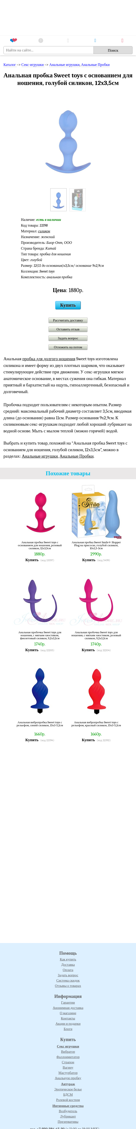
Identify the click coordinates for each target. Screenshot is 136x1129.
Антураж (68, 1084)
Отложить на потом (68, 347)
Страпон (68, 1062)
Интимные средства (68, 1106)
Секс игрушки (68, 1046)
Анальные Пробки (95, 65)
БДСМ (68, 1094)
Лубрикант (68, 1116)
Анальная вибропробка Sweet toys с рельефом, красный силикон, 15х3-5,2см (96, 724)
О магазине (68, 1013)
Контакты (68, 1018)
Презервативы (68, 1122)
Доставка (68, 965)
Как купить (68, 959)
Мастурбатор (67, 1073)
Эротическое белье (68, 1089)
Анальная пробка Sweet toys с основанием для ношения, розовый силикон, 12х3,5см (40, 545)
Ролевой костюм (68, 1100)
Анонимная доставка (68, 1008)
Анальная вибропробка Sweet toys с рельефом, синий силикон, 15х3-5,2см (40, 724)
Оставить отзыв (68, 329)
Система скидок (68, 980)
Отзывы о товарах (68, 986)
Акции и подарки (67, 1024)
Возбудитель (68, 1111)
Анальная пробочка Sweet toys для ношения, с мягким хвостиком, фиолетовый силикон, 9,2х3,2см (39, 635)
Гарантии (68, 1002)
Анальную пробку (68, 1078)
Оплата (68, 970)
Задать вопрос (68, 338)
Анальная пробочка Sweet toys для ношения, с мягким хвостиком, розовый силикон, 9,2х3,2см (96, 635)
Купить (68, 305)
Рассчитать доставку (68, 320)
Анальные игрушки (64, 65)
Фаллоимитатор (67, 1057)
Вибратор (68, 1052)
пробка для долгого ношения (48, 358)
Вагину (68, 1067)
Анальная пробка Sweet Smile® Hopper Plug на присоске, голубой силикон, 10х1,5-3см (96, 545)
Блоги (68, 1029)
